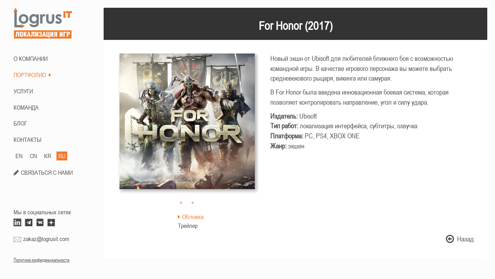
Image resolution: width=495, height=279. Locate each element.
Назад (460, 239)
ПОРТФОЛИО (32, 74)
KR (47, 155)
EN (18, 155)
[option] (187, 125)
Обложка (190, 216)
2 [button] (192, 203)
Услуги (23, 91)
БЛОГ (20, 123)
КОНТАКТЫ (27, 139)
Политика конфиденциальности (42, 260)
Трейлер (188, 225)
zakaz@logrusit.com (46, 238)
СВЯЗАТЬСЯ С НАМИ (47, 172)
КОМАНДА (26, 107)
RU (61, 155)
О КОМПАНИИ (31, 58)
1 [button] (181, 203)
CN (33, 155)
